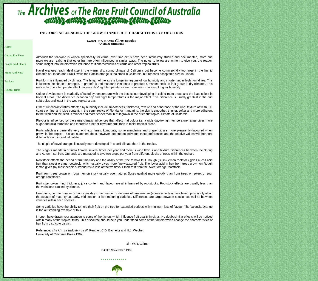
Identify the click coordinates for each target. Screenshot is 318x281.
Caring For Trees (14, 55)
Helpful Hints (12, 89)
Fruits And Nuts (14, 72)
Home (8, 46)
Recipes (9, 81)
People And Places (15, 64)
